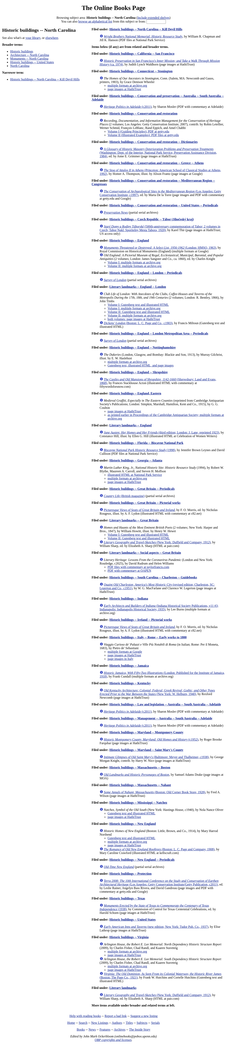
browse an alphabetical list (95, 21)
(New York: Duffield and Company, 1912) (157, 542)
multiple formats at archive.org (127, 85)
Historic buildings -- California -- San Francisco (141, 53)
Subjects (142, 1022)
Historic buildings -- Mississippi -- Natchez (138, 802)
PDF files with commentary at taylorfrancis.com (138, 567)
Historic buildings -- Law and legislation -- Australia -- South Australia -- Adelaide (165, 704)
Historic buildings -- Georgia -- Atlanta (135, 460)
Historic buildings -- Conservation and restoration (143, 113)
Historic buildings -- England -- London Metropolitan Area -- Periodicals (158, 333)
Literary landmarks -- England (130, 425)
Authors (117, 1022)
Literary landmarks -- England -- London (137, 286)
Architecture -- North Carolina (29, 55)
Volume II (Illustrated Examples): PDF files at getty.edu (143, 135)
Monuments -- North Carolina (29, 58)
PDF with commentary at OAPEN (129, 570)
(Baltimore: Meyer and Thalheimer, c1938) (156, 757)
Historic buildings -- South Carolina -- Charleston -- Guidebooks (153, 577)
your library (33, 38)
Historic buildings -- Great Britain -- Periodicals (142, 488)
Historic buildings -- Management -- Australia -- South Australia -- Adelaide (160, 718)
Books (81, 1029)
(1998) (139, 450)
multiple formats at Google (125, 651)
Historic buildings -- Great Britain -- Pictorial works (145, 502)
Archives (119, 1029)
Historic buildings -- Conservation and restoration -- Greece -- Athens (156, 163)
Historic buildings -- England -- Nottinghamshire (142, 347)
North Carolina (19, 65)
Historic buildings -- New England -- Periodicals (142, 859)
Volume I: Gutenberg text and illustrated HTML (138, 304)
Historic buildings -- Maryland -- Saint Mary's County (146, 750)
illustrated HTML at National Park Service (135, 474)
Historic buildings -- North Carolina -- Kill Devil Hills (45, 79)
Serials (155, 1022)
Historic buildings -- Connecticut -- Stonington (141, 71)
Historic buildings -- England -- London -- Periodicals (145, 272)
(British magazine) (124, 496)
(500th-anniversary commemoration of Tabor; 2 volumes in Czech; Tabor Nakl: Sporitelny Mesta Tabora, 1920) (160, 228)
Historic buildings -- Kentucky (130, 683)
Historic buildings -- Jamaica (129, 665)
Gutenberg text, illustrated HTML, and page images (141, 365)
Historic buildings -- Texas (127, 898)
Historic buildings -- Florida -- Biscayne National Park (146, 443)
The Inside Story (139, 1029)
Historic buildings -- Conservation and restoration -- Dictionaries (153, 142)
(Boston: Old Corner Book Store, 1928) (154, 792)
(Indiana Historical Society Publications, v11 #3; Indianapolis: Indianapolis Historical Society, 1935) (159, 607)
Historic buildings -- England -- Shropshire (138, 372)
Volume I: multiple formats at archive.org (134, 262)
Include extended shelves (153, 17)
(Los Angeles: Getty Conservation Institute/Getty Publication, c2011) (159, 882)
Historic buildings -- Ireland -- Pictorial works (140, 619)
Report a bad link (116, 1016)
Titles (129, 1022)
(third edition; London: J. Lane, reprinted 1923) (161, 432)
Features (104, 1029)
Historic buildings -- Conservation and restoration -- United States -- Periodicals (163, 205)
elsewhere (51, 38)
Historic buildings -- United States (32, 62)
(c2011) (128, 106)
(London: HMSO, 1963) (160, 247)
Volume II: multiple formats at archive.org (134, 266)
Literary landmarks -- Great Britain (134, 520)
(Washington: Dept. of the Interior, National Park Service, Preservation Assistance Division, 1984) (158, 152)
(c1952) (151, 739)
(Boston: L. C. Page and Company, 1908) (159, 849)
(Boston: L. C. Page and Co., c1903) (138, 323)
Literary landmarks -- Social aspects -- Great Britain (145, 552)
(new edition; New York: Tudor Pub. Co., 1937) (156, 926)
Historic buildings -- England (129, 240)
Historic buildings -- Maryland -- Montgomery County (146, 732)
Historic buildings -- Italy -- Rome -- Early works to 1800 (148, 637)
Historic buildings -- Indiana (128, 598)
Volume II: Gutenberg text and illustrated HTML (139, 312)
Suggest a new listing (143, 1016)
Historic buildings (21, 51)
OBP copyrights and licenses (113, 1040)
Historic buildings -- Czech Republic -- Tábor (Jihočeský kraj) (151, 219)
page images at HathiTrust (124, 89)
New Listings (99, 1022)
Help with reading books (85, 1016)
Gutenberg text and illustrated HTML (131, 813)
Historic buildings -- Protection (130, 873)
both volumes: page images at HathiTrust (134, 319)
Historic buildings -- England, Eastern (135, 393)
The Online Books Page (113, 7)
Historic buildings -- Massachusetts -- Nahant (140, 785)
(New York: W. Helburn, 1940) (157, 692)
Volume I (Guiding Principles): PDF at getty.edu (138, 131)
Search (83, 1022)
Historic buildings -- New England (132, 823)
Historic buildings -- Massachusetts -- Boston (139, 767)
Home (71, 1022)
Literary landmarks (123, 988)
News (92, 1029)
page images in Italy (120, 659)
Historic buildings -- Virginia (129, 937)
